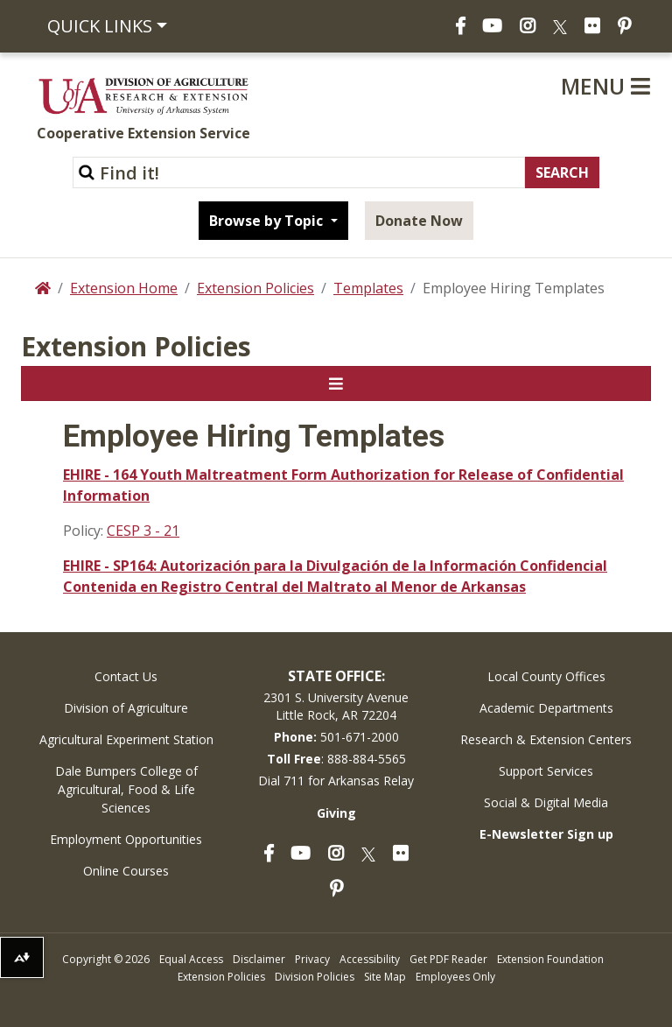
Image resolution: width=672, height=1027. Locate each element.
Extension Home (124, 288)
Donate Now (419, 220)
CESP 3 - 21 (143, 530)
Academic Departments (546, 708)
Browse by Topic (267, 220)
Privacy (312, 959)
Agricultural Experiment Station (126, 739)
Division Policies (314, 976)
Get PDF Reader (448, 959)
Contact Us (126, 676)
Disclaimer (259, 959)
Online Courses (126, 870)
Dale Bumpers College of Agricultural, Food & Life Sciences (126, 789)
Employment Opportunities (126, 839)
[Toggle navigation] (336, 383)
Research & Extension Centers (546, 739)
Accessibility (370, 959)
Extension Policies (255, 288)
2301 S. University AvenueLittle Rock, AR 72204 (336, 706)
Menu (605, 86)
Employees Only (455, 976)
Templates (368, 288)
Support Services (546, 771)
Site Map (385, 976)
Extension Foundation (550, 959)
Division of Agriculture (126, 708)
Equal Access (191, 959)
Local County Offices (546, 676)
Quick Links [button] (99, 26)
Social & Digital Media (546, 802)
